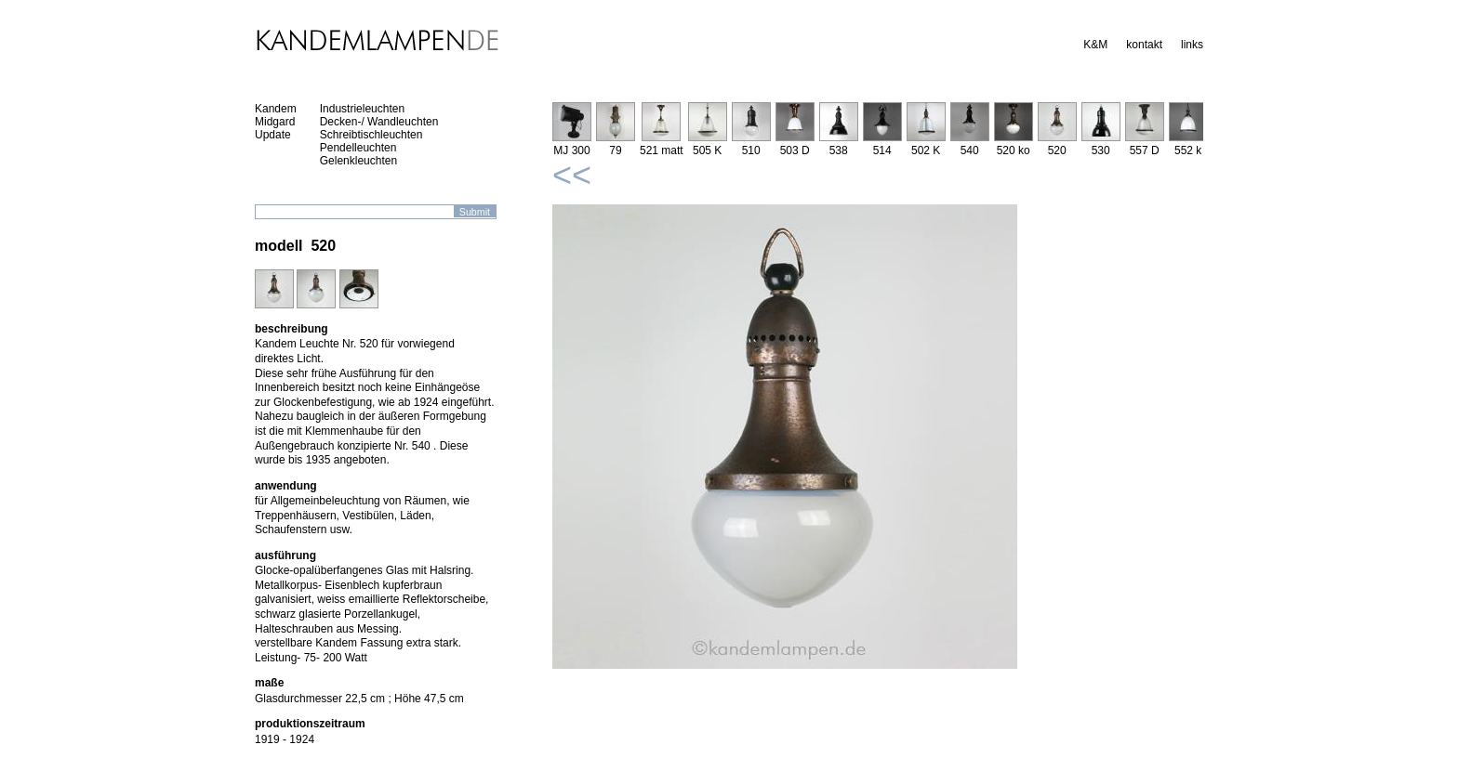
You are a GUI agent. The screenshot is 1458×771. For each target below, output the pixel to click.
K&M (1095, 44)
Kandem (276, 108)
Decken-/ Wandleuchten (379, 121)
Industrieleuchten (362, 108)
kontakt (1144, 44)
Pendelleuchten (358, 147)
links (1192, 44)
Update (273, 134)
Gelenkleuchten (358, 160)
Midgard (275, 121)
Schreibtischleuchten (371, 134)
